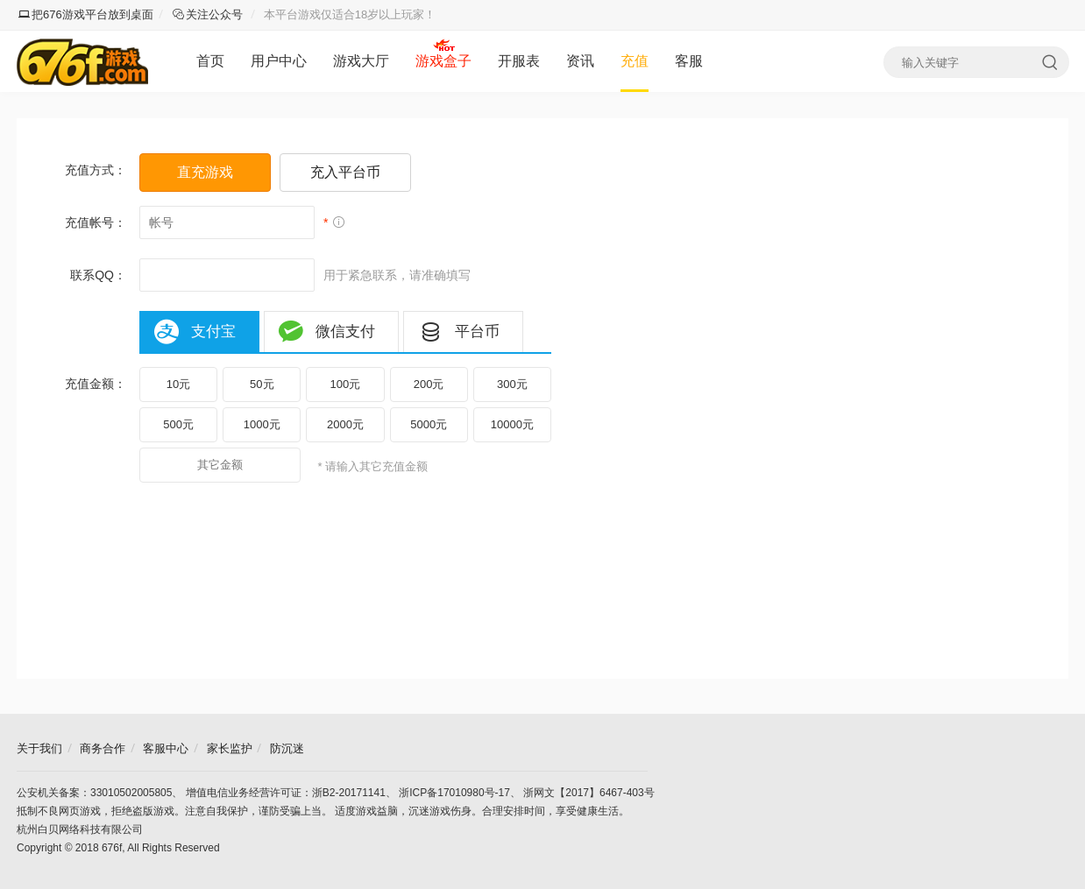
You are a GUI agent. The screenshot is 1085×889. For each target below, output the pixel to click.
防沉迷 (287, 748)
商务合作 (102, 748)
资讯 (580, 60)
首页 (210, 60)
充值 (635, 60)
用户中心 (279, 60)
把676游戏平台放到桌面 (85, 14)
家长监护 (229, 748)
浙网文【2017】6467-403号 (588, 793)
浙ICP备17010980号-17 (454, 793)
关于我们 (39, 748)
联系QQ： (98, 275)
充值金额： (95, 384)
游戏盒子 (443, 60)
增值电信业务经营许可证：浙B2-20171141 (286, 793)
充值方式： (95, 170)
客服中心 (165, 748)
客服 (689, 60)
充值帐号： (95, 222)
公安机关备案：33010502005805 (94, 793)
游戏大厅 (361, 60)
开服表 (519, 60)
